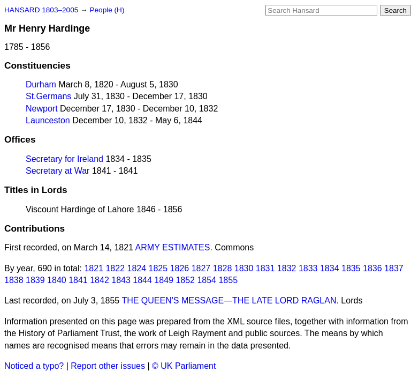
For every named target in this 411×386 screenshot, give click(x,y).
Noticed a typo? (34, 365)
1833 (308, 268)
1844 (142, 280)
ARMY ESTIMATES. (173, 247)
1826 (179, 268)
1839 (35, 280)
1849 (163, 280)
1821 (93, 268)
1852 (185, 280)
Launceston (48, 120)
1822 (115, 268)
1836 (372, 268)
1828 (222, 268)
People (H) (106, 10)
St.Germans (48, 96)
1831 (265, 268)
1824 (137, 268)
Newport (42, 108)
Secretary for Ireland (64, 159)
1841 (78, 280)
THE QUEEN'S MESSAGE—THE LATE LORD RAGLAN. (230, 300)
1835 (351, 268)
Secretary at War (57, 170)
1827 (201, 268)
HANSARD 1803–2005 (41, 10)
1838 (14, 280)
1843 (121, 280)
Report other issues (108, 365)
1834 (329, 268)
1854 (206, 280)
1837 (394, 268)
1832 (286, 268)
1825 (158, 268)
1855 (228, 280)
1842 (99, 280)
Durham (41, 84)
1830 (244, 268)
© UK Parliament (184, 365)
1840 (56, 280)
